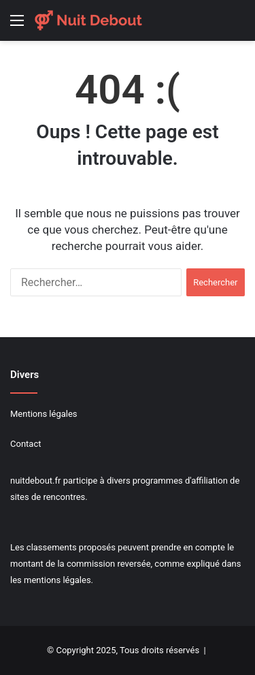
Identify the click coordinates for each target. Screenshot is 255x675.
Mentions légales (44, 414)
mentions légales (57, 580)
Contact (25, 444)
